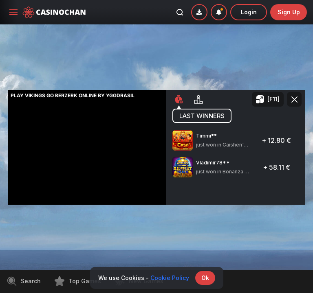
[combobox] (219, 12)
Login (249, 12)
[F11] (273, 99)
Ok (205, 277)
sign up (289, 12)
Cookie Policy (169, 277)
